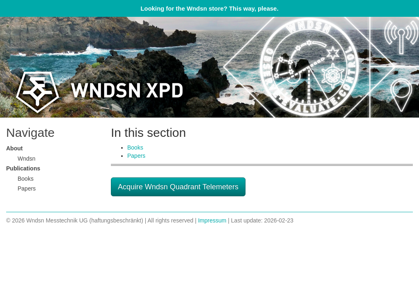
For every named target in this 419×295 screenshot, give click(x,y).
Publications (23, 168)
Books (135, 147)
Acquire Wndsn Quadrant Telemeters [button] (178, 187)
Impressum (212, 220)
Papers (136, 155)
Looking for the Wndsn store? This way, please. (209, 8)
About (14, 148)
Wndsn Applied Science (209, 67)
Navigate (30, 132)
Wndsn (27, 158)
